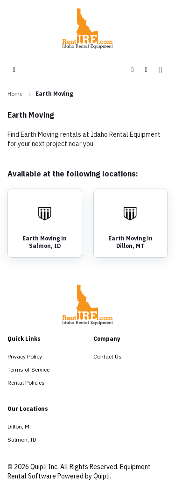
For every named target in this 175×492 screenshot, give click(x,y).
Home (14, 93)
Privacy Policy (24, 356)
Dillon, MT (20, 426)
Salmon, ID (21, 439)
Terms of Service (28, 369)
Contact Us (107, 356)
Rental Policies (26, 382)
